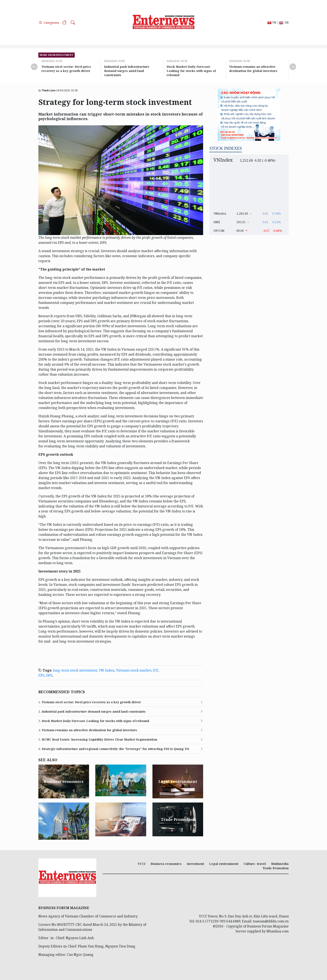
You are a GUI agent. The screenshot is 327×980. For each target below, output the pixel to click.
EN (284, 22)
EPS (41, 675)
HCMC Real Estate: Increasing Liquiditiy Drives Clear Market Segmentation (97, 739)
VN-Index (106, 670)
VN (271, 22)
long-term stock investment (75, 670)
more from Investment (56, 55)
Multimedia (280, 864)
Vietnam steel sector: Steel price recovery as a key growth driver (66, 69)
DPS (49, 675)
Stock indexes (225, 148)
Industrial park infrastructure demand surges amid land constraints (126, 71)
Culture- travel (255, 864)
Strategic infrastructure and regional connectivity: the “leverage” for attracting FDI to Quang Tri (113, 749)
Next (293, 67)
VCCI (141, 864)
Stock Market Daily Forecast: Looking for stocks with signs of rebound (191, 71)
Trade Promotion (276, 868)
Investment (195, 864)
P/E (155, 670)
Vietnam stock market (133, 670)
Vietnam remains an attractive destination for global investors (253, 69)
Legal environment (223, 864)
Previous (34, 67)
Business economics (166, 864)
